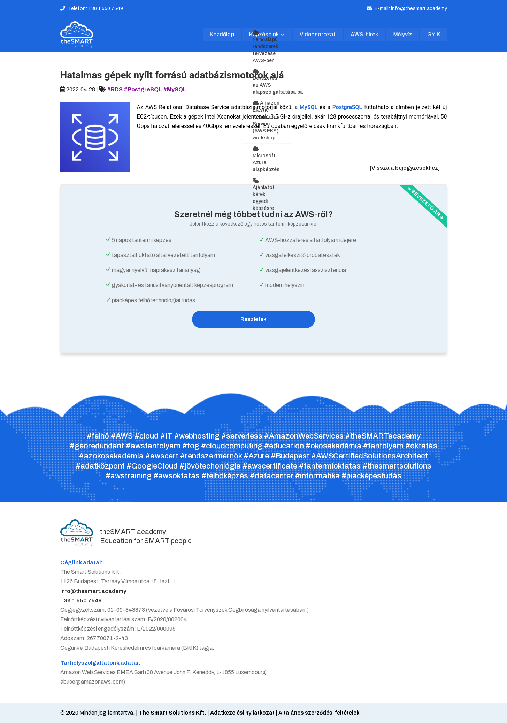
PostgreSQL (347, 107)
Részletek (253, 319)
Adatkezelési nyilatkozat (242, 713)
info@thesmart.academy (93, 591)
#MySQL (174, 90)
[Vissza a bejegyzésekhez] (404, 168)
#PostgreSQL (143, 90)
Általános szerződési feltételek (319, 713)
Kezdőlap (222, 35)
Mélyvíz (402, 35)
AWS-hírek (364, 35)
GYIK (433, 35)
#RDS (115, 90)
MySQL (308, 107)
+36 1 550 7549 (81, 601)
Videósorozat (318, 35)
